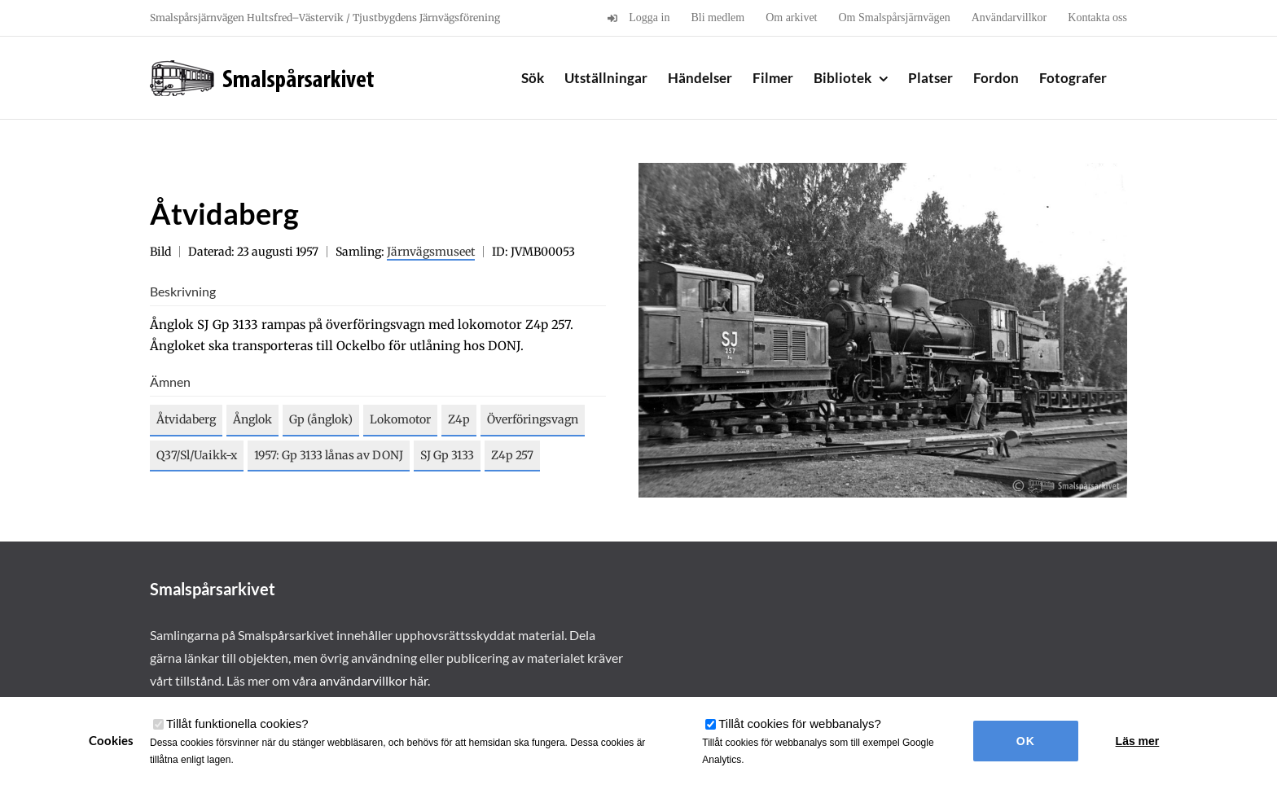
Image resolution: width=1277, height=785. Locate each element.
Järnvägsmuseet (431, 251)
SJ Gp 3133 (447, 455)
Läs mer (1138, 741)
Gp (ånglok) (321, 419)
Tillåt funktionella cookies (237, 723)
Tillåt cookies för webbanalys (799, 723)
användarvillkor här (373, 680)
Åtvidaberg (186, 419)
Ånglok (252, 419)
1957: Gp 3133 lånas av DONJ (328, 455)
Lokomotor (400, 419)
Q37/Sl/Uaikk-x (196, 455)
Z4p (459, 419)
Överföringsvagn (532, 419)
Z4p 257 (512, 455)
